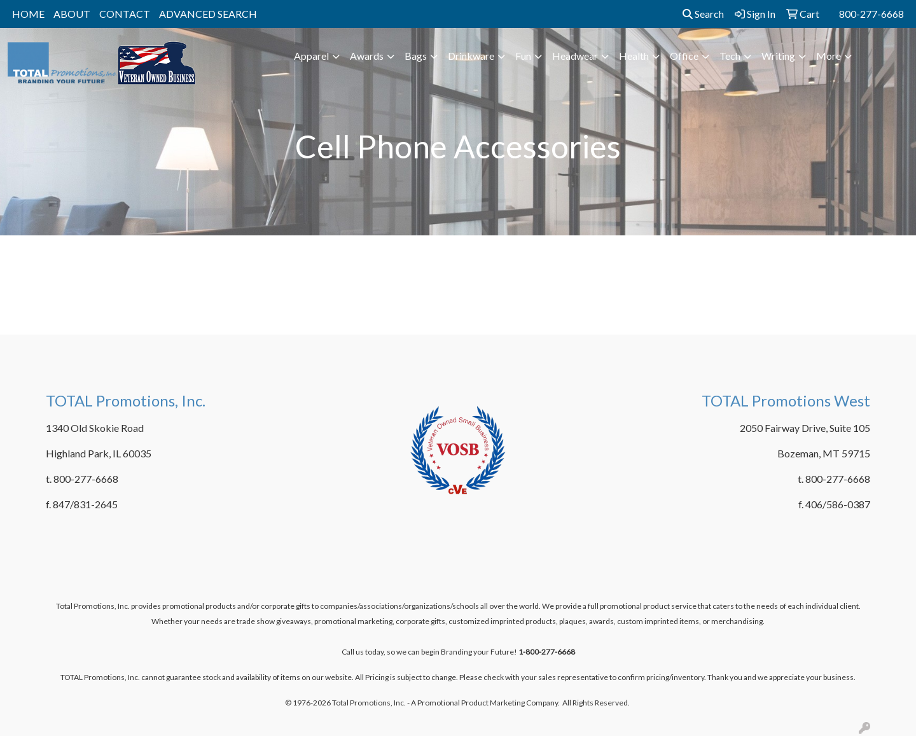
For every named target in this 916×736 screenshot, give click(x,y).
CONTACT (124, 14)
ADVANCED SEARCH (208, 14)
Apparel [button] (311, 56)
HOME (28, 14)
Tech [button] (729, 56)
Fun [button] (523, 56)
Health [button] (634, 56)
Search (703, 14)
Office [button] (684, 56)
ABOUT (71, 14)
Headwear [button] (575, 56)
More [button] (828, 56)
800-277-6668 (871, 14)
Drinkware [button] (471, 56)
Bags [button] (416, 56)
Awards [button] (367, 56)
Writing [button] (778, 56)
